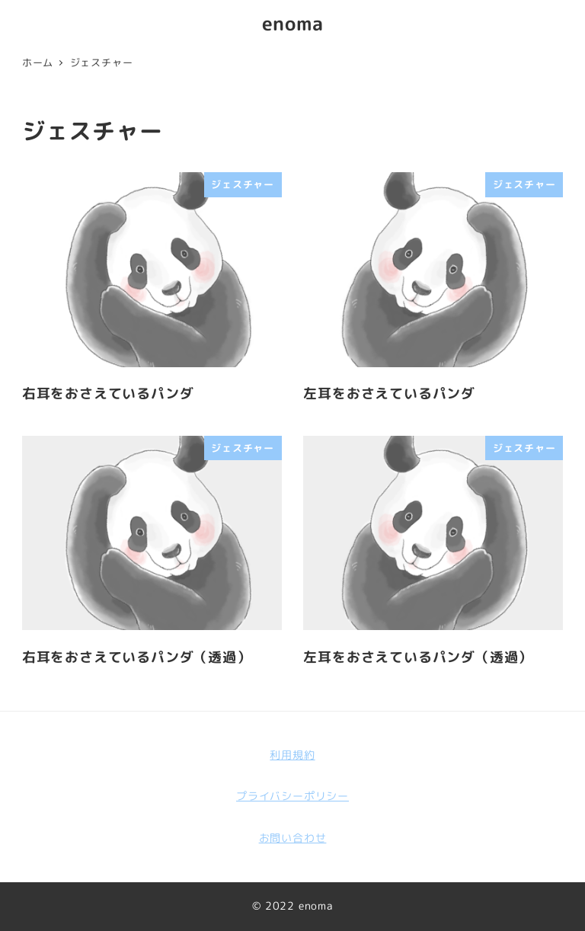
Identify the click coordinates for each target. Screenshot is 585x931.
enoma (293, 23)
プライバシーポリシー (292, 796)
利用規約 (292, 755)
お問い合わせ (293, 838)
